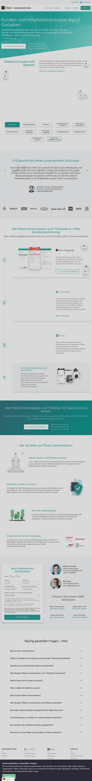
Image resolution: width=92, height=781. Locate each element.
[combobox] (8, 779)
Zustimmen (9, 776)
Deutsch (7, 779)
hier (25, 769)
